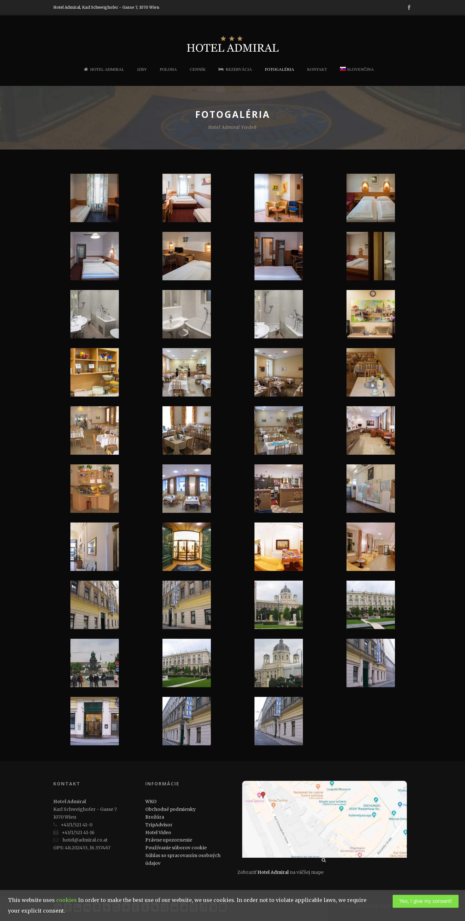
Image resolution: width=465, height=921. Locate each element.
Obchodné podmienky (170, 809)
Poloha (168, 69)
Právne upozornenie (168, 840)
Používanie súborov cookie (176, 848)
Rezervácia (235, 69)
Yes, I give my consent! (425, 901)
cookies (66, 900)
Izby (142, 69)
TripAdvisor (158, 825)
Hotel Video (158, 832)
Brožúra (154, 817)
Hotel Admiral (104, 69)
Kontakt (317, 69)
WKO (151, 801)
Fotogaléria (279, 69)
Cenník (198, 69)
